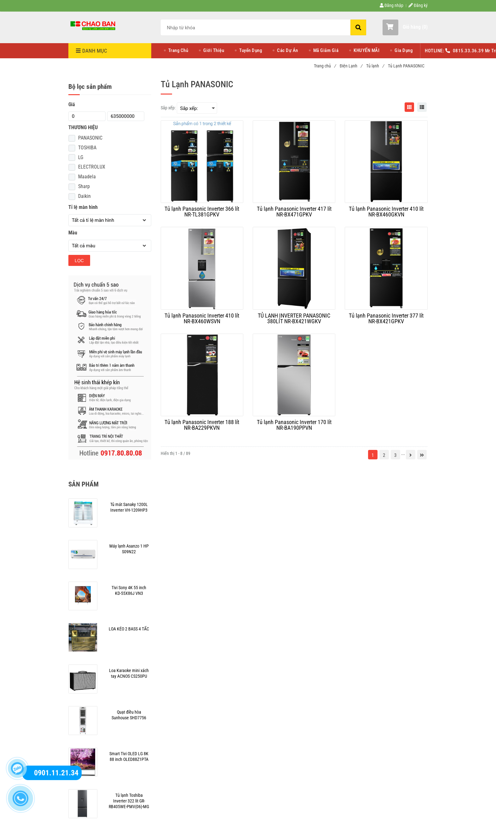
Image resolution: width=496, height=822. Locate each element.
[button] (405, 27)
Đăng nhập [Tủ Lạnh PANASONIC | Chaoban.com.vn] (391, 5)
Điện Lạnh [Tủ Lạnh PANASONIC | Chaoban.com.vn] (351, 65)
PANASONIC (90, 138)
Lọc (79, 260)
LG (80, 157)
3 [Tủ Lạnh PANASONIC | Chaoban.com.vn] (395, 455)
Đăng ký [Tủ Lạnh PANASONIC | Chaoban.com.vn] (418, 5)
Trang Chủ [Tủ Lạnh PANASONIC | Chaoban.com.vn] (178, 50)
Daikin (84, 196)
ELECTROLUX (91, 167)
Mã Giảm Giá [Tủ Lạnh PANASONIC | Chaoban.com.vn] (326, 50)
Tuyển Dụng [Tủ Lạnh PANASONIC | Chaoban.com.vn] (250, 50)
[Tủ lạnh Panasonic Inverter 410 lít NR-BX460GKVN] (386, 211)
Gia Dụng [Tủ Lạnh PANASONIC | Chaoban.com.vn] (403, 50)
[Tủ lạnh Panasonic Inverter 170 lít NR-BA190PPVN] (294, 425)
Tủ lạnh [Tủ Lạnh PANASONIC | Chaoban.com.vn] (375, 65)
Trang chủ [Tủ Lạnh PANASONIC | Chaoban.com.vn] (325, 65)
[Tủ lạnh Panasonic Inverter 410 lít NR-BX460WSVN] (202, 318)
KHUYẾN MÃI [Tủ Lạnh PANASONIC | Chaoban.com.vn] (366, 50)
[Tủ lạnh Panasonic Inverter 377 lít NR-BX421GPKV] (386, 318)
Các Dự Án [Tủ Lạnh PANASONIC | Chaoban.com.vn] (287, 50)
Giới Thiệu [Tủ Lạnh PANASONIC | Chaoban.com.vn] (213, 50)
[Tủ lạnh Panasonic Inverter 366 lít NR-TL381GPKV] (202, 211)
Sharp (84, 186)
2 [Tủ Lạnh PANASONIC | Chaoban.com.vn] (384, 455)
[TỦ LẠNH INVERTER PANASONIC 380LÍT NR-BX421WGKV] (294, 318)
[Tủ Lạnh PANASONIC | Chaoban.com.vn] (93, 25)
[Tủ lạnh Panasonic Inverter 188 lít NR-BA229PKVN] (202, 425)
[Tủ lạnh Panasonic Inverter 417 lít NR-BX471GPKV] (294, 211)
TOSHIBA (87, 148)
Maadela (87, 177)
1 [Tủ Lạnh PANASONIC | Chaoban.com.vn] (373, 455)
